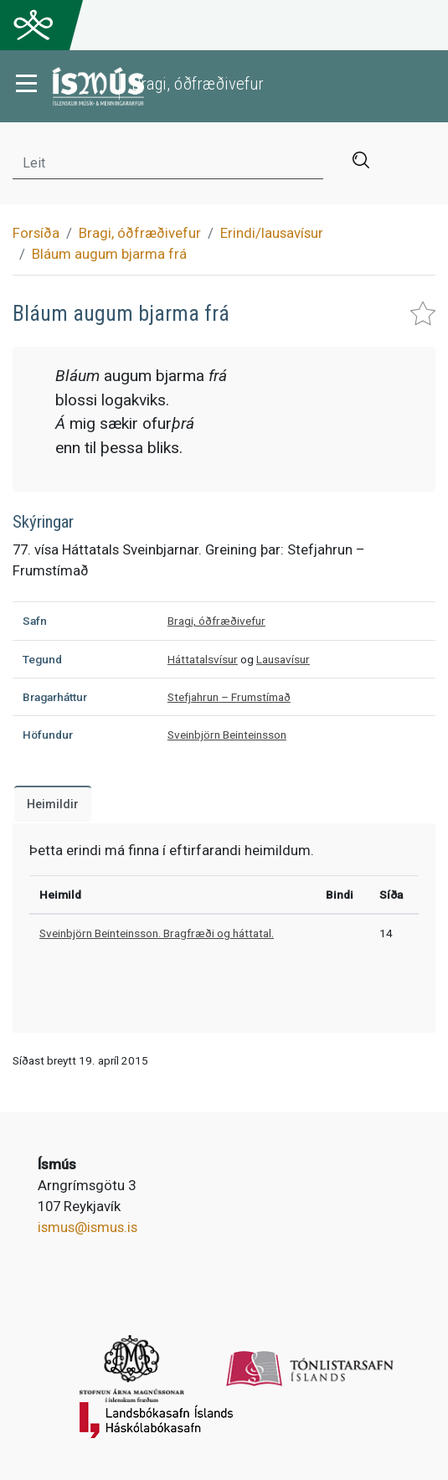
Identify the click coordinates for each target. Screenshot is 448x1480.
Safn (35, 620)
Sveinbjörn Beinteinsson (226, 734)
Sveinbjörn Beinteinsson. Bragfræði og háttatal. (156, 933)
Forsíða (36, 232)
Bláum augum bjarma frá (109, 253)
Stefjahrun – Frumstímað (229, 697)
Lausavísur (283, 659)
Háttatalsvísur (202, 659)
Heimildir (53, 804)
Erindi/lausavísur (271, 232)
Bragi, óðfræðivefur (140, 232)
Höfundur (48, 734)
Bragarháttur (55, 697)
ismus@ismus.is (87, 1227)
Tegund (42, 659)
